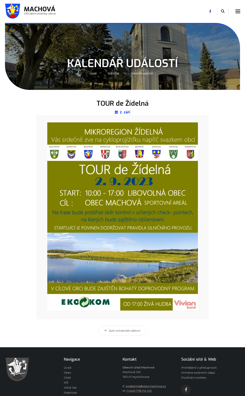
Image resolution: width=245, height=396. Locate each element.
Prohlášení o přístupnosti (199, 367)
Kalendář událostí (142, 73)
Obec (67, 372)
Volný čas (113, 73)
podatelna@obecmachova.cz (146, 386)
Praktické (70, 393)
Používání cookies (194, 378)
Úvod (93, 73)
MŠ (66, 383)
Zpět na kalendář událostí (123, 330)
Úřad (67, 378)
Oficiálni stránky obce (40, 11)
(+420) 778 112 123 (139, 391)
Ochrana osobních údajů (198, 372)
